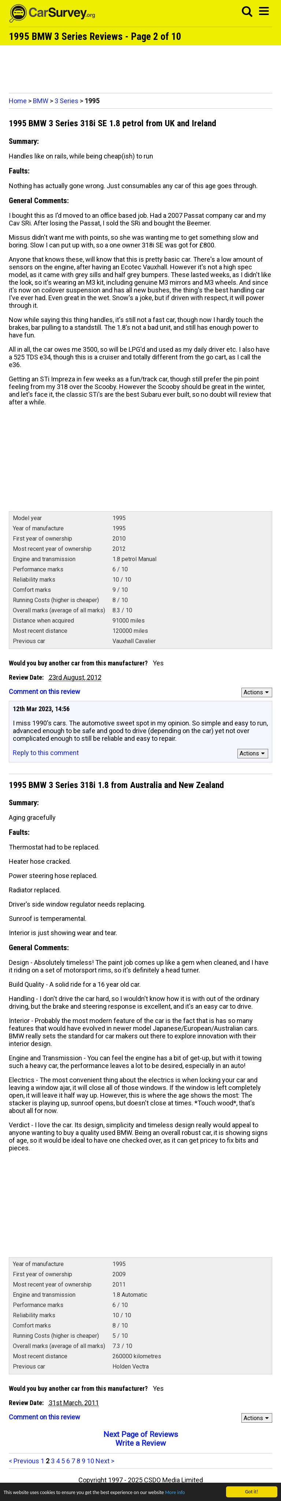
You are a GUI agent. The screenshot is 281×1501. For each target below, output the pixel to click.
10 (90, 1461)
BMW (40, 101)
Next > (105, 1461)
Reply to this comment (46, 753)
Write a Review (140, 1443)
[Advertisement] (140, 67)
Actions (257, 692)
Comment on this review (44, 691)
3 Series (66, 101)
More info (175, 1492)
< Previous (24, 1461)
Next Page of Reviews (140, 1434)
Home (18, 101)
